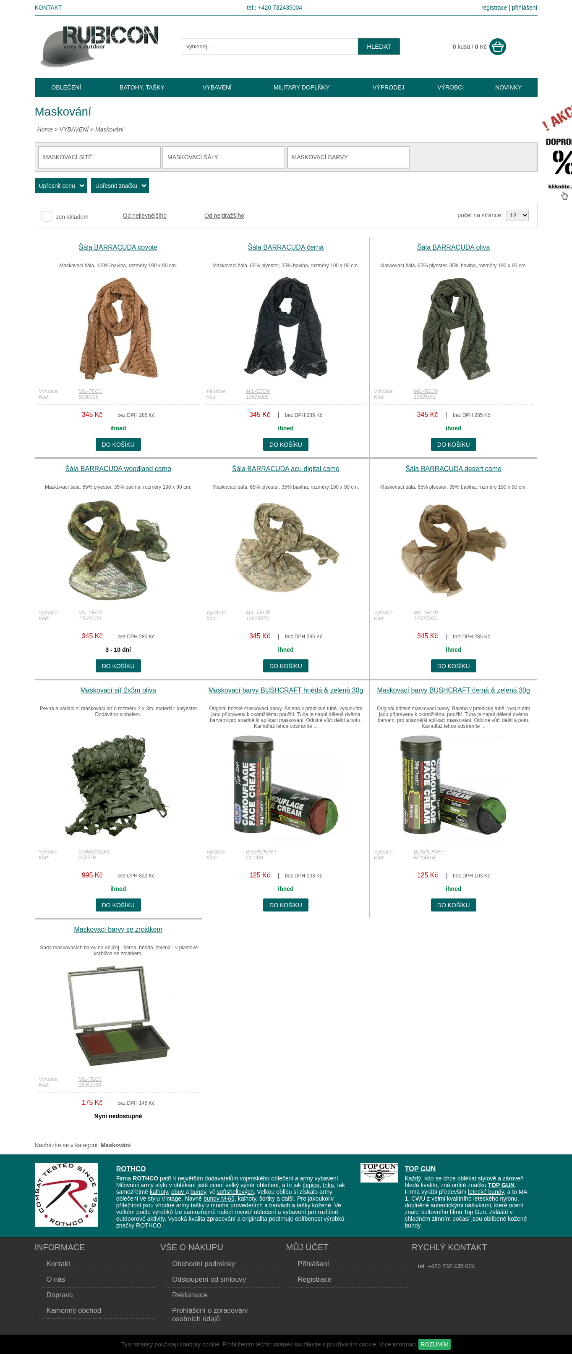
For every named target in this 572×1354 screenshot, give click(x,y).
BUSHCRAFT (261, 852)
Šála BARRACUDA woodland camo (118, 468)
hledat (379, 46)
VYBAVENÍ (74, 129)
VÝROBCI (450, 87)
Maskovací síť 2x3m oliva (118, 690)
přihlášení (525, 7)
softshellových (235, 1191)
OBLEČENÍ (66, 87)
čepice (311, 1185)
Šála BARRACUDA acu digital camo (286, 468)
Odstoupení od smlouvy (209, 1279)
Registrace (315, 1279)
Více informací (398, 1344)
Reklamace (189, 1295)
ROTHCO (131, 1168)
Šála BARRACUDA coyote (118, 247)
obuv (178, 1191)
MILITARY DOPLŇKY (302, 87)
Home (45, 129)
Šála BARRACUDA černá (286, 247)
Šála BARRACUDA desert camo (453, 468)
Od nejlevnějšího (145, 215)
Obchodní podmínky (203, 1264)
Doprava (60, 1295)
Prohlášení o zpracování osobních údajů (210, 1315)
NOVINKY (508, 87)
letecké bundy (486, 1191)
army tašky (190, 1205)
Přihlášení (313, 1264)
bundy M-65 (219, 1198)
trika (328, 1185)
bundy (198, 1191)
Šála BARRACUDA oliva (453, 247)
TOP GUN (420, 1168)
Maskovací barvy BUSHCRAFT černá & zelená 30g (453, 690)
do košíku (118, 444)
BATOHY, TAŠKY (142, 87)
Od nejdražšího (224, 215)
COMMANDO (93, 852)
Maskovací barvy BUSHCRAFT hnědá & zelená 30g (286, 690)
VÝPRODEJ (388, 87)
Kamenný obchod (74, 1310)
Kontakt (48, 7)
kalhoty (159, 1191)
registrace (494, 7)
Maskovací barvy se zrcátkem (118, 929)
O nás (56, 1279)
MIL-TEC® (90, 391)
